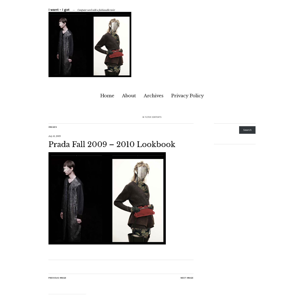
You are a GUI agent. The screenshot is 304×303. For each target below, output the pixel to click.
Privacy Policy (187, 95)
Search (247, 130)
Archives (153, 95)
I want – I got (59, 10)
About (129, 95)
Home (107, 95)
